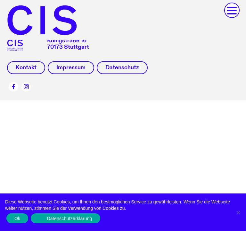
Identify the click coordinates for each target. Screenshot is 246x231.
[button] (232, 10)
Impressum (71, 67)
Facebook (13, 86)
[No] (238, 212)
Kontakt (26, 67)
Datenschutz (122, 67)
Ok (17, 218)
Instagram (26, 86)
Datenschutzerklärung (69, 218)
